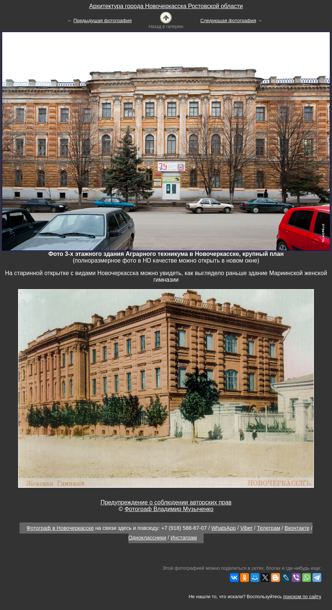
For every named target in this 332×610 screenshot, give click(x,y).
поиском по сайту (302, 596)
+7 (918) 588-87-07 (184, 528)
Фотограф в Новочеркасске (60, 528)
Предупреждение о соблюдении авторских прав (165, 502)
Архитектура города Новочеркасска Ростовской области (166, 6)
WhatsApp (223, 528)
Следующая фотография (228, 20)
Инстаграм (184, 538)
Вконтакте (297, 528)
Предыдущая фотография (102, 20)
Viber (246, 528)
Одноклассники (147, 538)
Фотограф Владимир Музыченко (169, 509)
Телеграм (268, 528)
